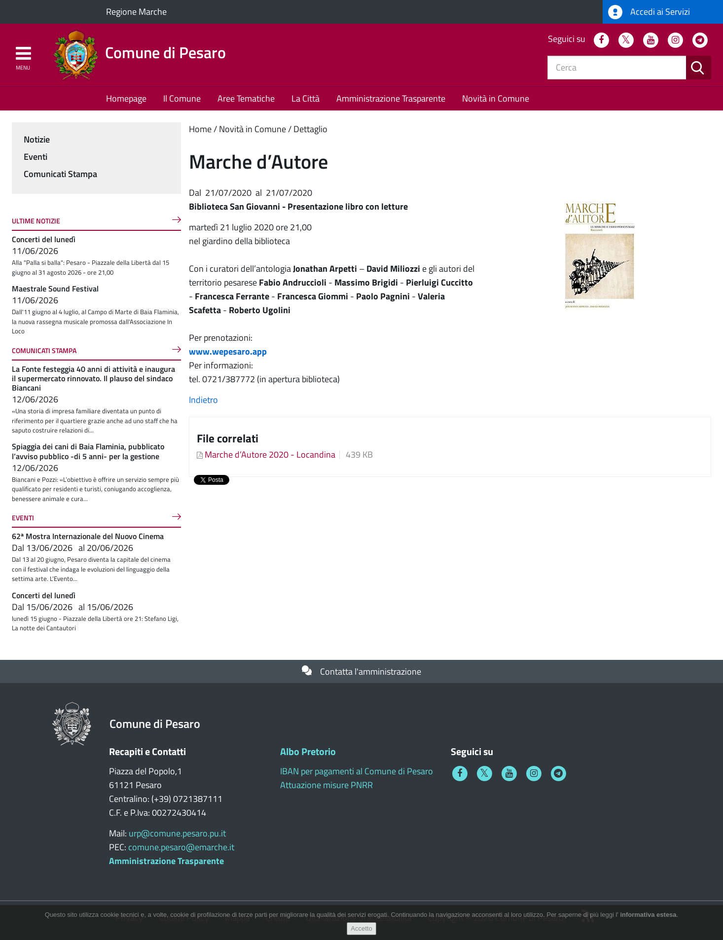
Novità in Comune (495, 98)
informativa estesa (648, 914)
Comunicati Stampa (60, 174)
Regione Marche (136, 11)
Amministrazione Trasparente (390, 98)
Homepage (126, 98)
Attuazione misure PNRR (326, 785)
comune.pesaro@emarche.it (181, 847)
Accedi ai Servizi (649, 12)
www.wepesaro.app (228, 351)
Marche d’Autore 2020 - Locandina (270, 454)
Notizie (37, 139)
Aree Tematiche (246, 98)
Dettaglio (310, 129)
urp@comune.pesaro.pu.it (177, 833)
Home (200, 129)
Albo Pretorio (308, 751)
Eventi (35, 156)
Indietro (203, 399)
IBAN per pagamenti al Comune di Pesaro (356, 771)
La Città (305, 98)
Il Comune (182, 98)
